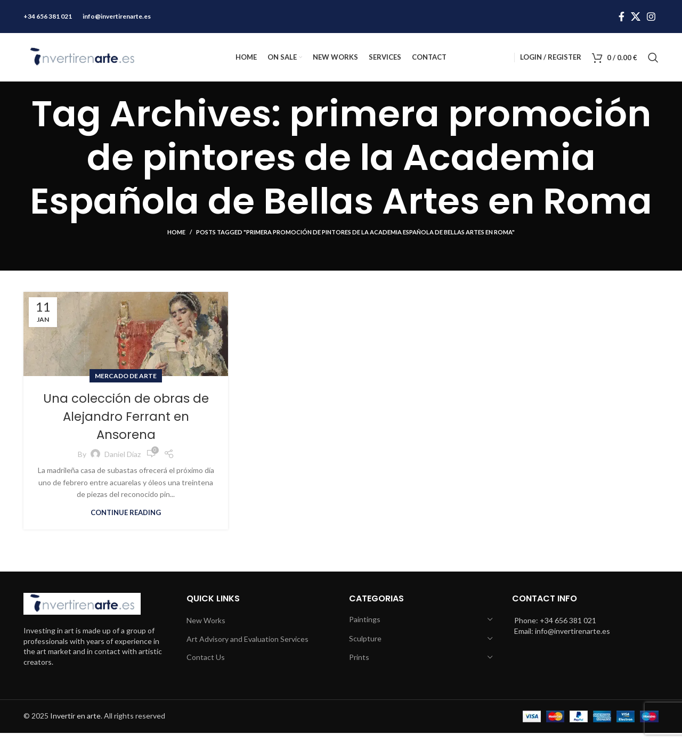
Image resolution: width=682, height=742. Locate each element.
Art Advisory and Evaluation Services (247, 648)
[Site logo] (82, 59)
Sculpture (365, 647)
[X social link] (636, 15)
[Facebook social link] (621, 15)
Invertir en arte (75, 725)
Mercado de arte (126, 385)
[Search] (653, 61)
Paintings (364, 628)
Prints (359, 666)
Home (176, 241)
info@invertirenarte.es (117, 15)
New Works (205, 629)
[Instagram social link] (651, 15)
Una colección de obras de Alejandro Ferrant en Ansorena (125, 425)
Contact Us (205, 666)
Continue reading (126, 521)
